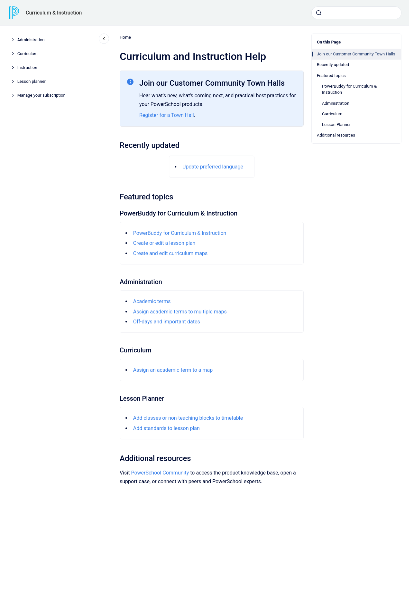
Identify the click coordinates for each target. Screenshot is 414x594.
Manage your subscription (41, 95)
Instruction (27, 67)
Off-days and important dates (166, 322)
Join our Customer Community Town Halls (356, 54)
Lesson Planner (336, 124)
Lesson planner (31, 81)
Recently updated (333, 64)
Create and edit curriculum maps (170, 253)
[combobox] (356, 13)
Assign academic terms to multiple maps (179, 312)
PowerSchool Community (160, 473)
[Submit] (319, 13)
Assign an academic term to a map (172, 370)
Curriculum (27, 53)
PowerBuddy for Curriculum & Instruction (349, 89)
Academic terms (151, 301)
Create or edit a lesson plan (164, 243)
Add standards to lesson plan (166, 428)
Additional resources (336, 135)
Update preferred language (212, 167)
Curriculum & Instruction (54, 13)
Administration (31, 39)
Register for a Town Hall (166, 115)
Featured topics (331, 75)
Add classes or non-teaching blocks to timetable (188, 418)
